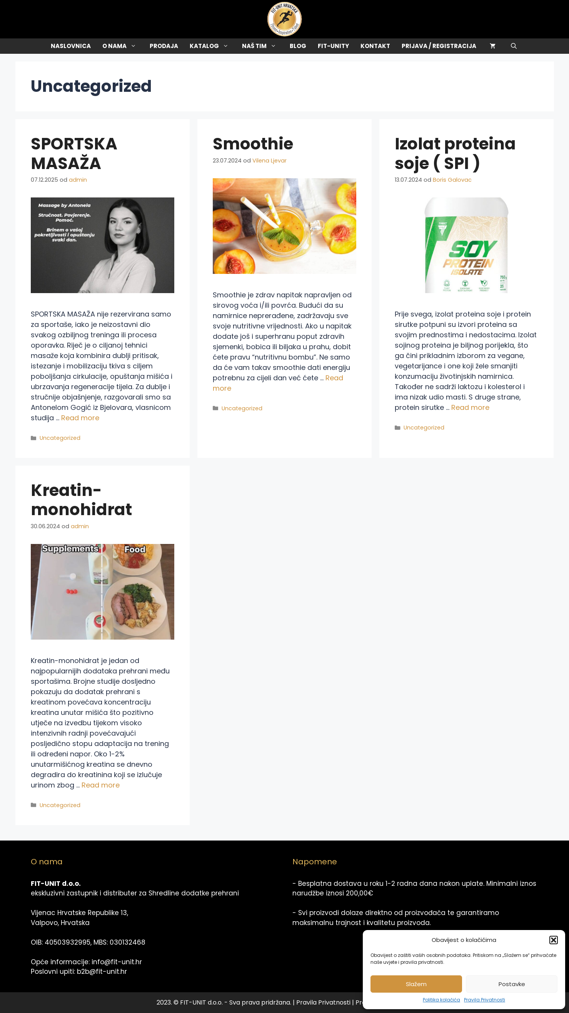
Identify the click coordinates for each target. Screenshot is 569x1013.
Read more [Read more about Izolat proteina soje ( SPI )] (470, 407)
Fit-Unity (333, 46)
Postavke (512, 984)
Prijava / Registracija (439, 46)
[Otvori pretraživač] (513, 46)
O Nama (123, 46)
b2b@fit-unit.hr (102, 971)
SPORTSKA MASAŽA (74, 153)
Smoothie (253, 144)
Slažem (416, 984)
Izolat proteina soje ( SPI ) (455, 153)
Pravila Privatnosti (484, 999)
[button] (553, 940)
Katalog (213, 46)
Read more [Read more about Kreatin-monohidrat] (101, 785)
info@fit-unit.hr (117, 962)
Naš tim (263, 46)
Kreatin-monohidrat (81, 500)
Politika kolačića (441, 999)
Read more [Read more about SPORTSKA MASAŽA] (80, 418)
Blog (298, 46)
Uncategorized (60, 438)
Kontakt (375, 46)
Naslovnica (71, 46)
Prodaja (164, 46)
